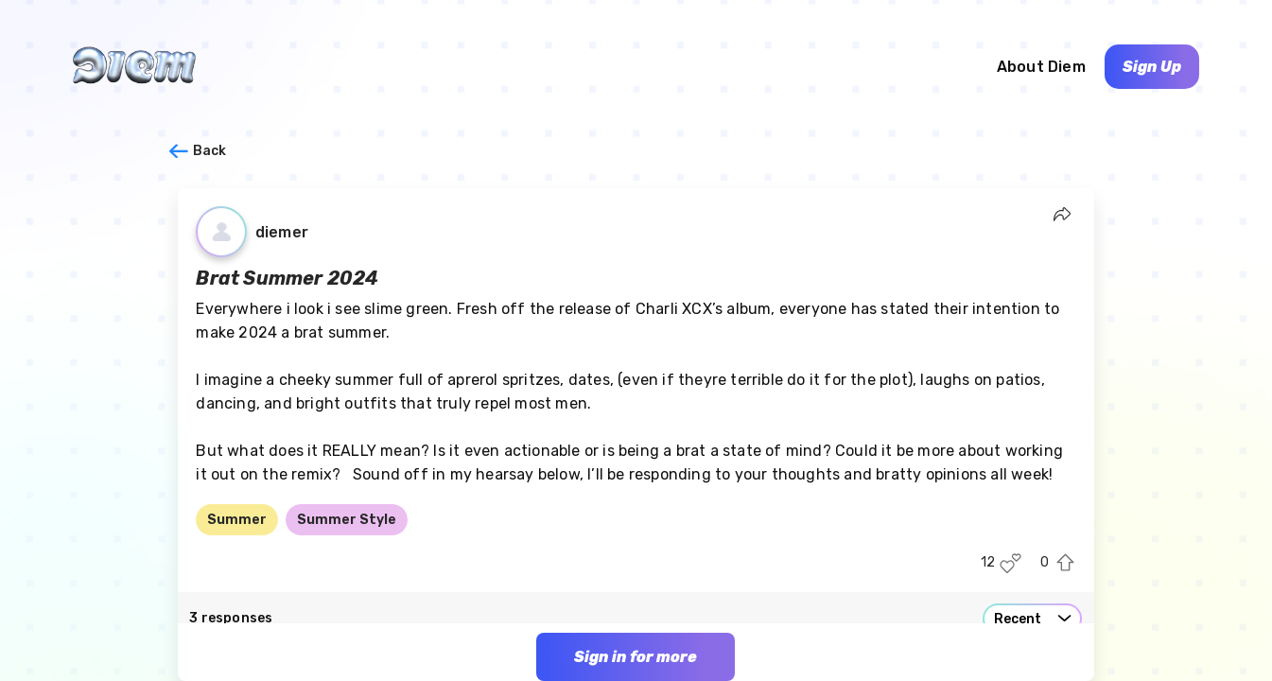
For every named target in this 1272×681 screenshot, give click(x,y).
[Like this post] (1010, 563)
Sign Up (1152, 67)
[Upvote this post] (1065, 563)
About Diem (1041, 67)
